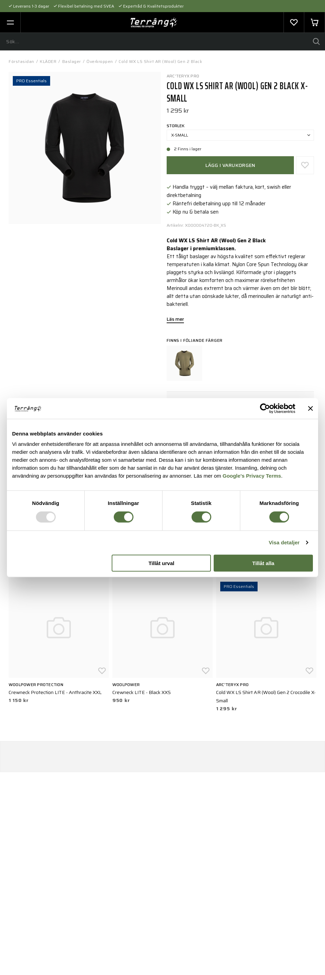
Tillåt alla (263, 563)
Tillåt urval (161, 563)
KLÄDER (48, 61)
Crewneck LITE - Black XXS (141, 692)
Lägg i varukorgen (230, 165)
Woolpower (126, 684)
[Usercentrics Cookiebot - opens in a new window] (265, 408)
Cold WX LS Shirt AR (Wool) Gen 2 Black (160, 61)
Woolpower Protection (36, 684)
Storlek (176, 125)
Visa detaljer (284, 542)
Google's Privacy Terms (252, 476)
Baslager (71, 61)
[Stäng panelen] (310, 408)
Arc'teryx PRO (183, 76)
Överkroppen (99, 61)
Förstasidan (21, 61)
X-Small (240, 135)
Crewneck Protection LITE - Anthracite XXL (55, 692)
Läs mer (175, 320)
